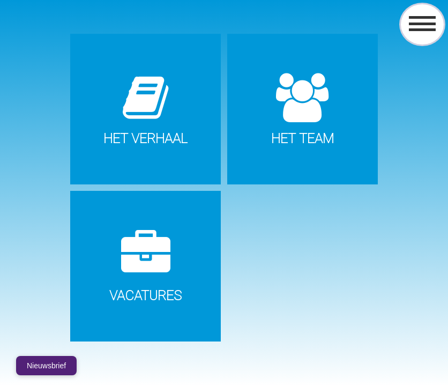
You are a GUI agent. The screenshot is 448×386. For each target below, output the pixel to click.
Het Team (302, 138)
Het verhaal (145, 138)
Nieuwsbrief (46, 365)
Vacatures (145, 295)
